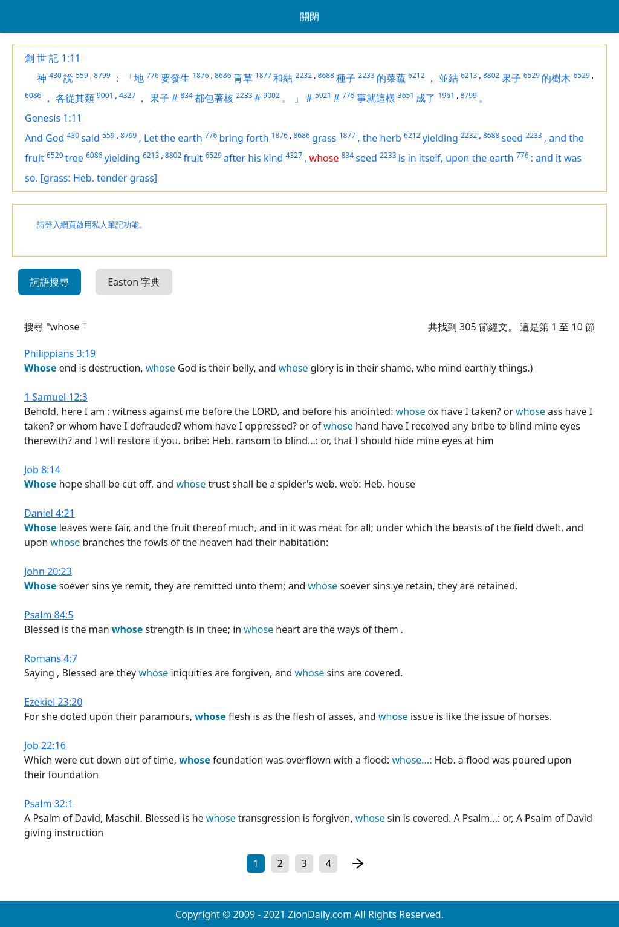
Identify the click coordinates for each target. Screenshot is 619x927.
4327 (127, 95)
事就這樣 (376, 98)
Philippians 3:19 (60, 353)
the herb (382, 138)
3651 (406, 95)
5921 (323, 95)
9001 (105, 95)
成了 (425, 98)
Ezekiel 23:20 (53, 702)
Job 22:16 (45, 745)
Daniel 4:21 (49, 513)
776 (152, 75)
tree (74, 158)
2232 (304, 75)
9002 (271, 95)
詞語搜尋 (49, 282)
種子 (345, 78)
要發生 (175, 78)
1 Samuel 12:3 (56, 397)
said (90, 138)
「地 (134, 78)
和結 (283, 78)
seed (512, 138)
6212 (416, 75)
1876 (200, 75)
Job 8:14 (42, 469)
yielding (440, 138)
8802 (491, 75)
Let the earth (173, 138)
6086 (33, 95)
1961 (446, 95)
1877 (263, 75)
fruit (193, 158)
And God (44, 138)
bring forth (243, 138)
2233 (366, 75)
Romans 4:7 (50, 658)
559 (82, 75)
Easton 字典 (134, 282)
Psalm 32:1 (48, 803)
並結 (448, 78)
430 (55, 75)
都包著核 (214, 98)
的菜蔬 (391, 78)
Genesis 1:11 (53, 118)
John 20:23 (48, 571)
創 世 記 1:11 (52, 58)
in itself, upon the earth (461, 158)
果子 (511, 78)
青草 (243, 78)
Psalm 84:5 (48, 614)
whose (324, 158)
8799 (102, 75)
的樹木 (556, 78)
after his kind (253, 158)
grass (324, 138)
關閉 (309, 16)
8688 (326, 75)
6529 (531, 75)
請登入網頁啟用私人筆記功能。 (92, 224)
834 (186, 95)
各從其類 (75, 98)
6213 (469, 75)
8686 (223, 75)
